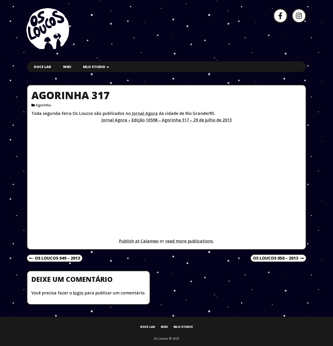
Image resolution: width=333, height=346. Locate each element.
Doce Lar (42, 66)
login (78, 293)
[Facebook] (280, 15)
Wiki (67, 66)
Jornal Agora (145, 113)
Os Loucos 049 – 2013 (54, 258)
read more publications (189, 241)
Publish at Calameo (139, 241)
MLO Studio (94, 66)
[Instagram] (299, 15)
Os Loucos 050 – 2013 (278, 258)
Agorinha (43, 105)
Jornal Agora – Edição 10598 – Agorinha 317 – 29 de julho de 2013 (166, 120)
